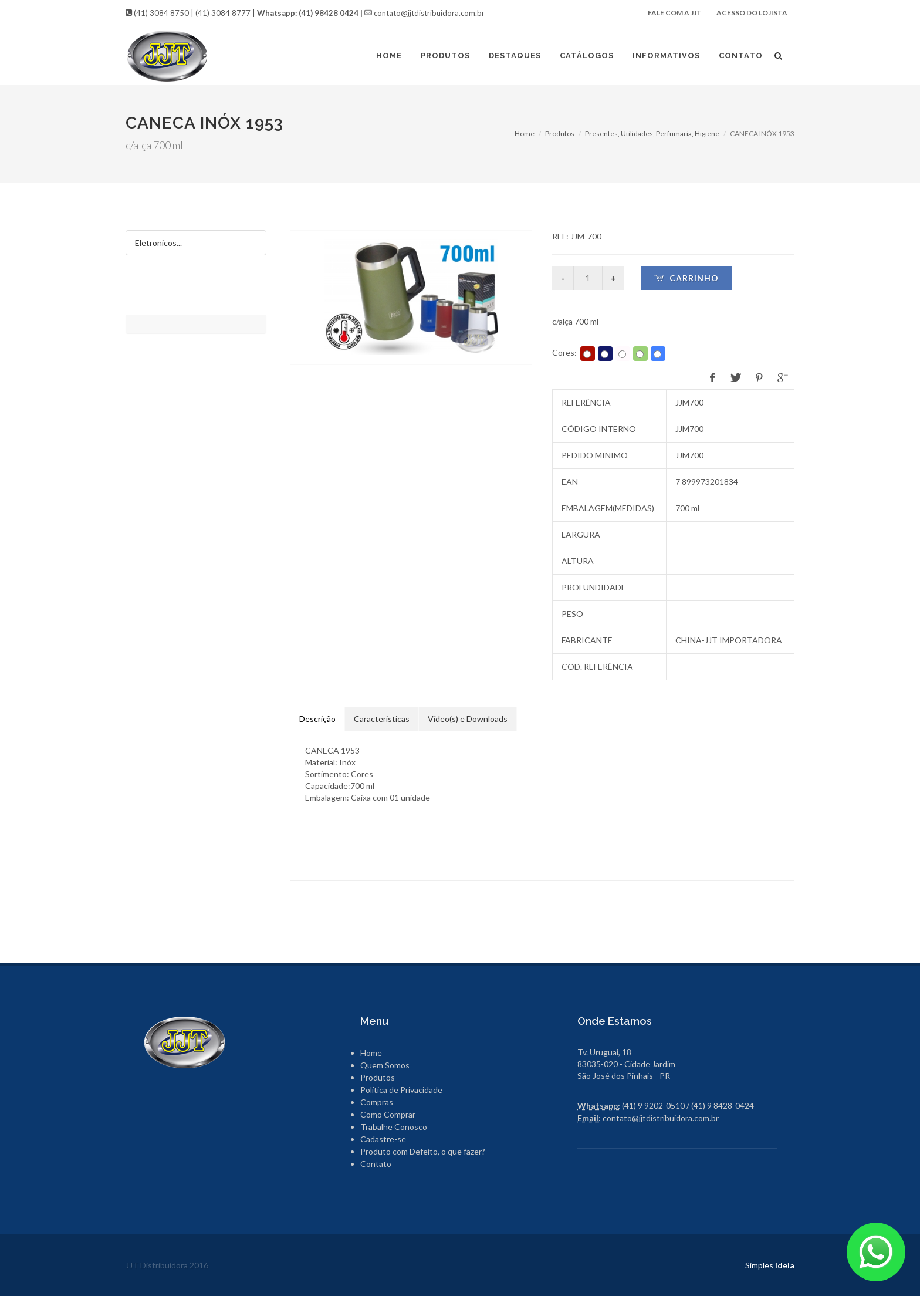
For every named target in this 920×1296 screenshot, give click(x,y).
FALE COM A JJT (675, 12)
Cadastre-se (383, 1139)
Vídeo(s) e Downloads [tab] (468, 719)
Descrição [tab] (317, 719)
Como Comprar (387, 1114)
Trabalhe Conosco (393, 1127)
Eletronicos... (158, 243)
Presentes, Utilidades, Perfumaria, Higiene (652, 133)
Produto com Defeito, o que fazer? (422, 1151)
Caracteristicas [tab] (382, 719)
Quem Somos (385, 1065)
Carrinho (686, 278)
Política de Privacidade (401, 1090)
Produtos (559, 133)
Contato (375, 1164)
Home (525, 133)
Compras (376, 1102)
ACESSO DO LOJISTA (751, 12)
